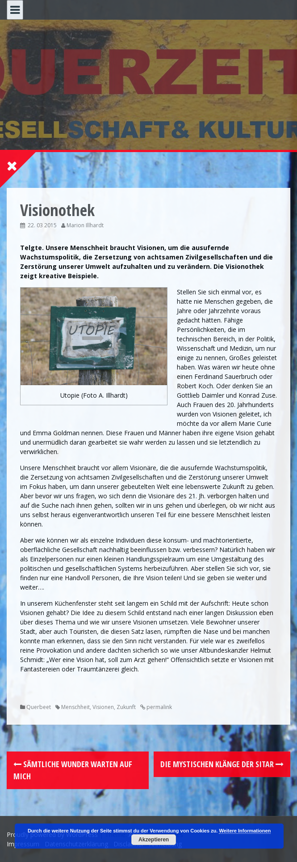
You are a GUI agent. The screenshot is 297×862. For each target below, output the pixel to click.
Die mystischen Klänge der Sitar (222, 764)
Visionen (103, 707)
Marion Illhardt (85, 225)
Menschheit (75, 707)
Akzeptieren (153, 840)
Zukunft (126, 707)
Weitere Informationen (245, 830)
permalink (158, 707)
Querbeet (38, 707)
